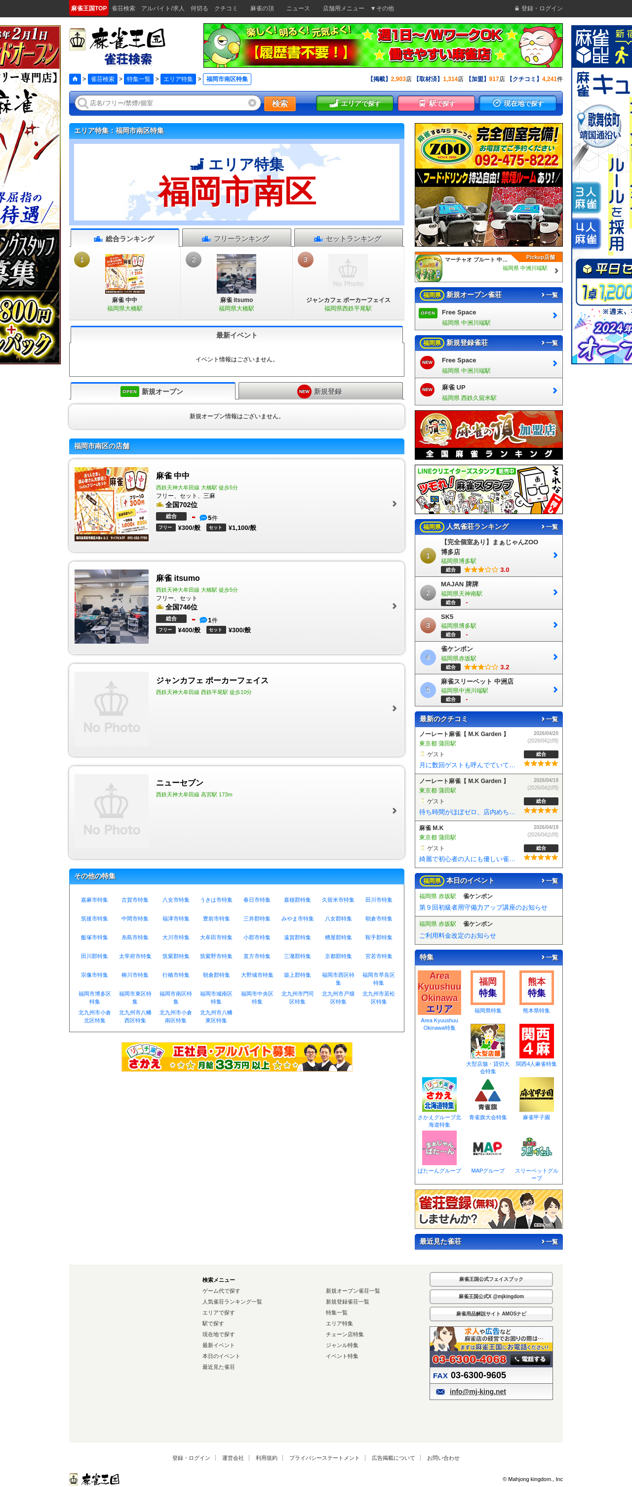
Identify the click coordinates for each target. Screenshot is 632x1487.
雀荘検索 (103, 79)
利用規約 (266, 1458)
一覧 (549, 295)
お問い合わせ (443, 1458)
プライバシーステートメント (324, 1458)
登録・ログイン (191, 1458)
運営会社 (233, 1458)
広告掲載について (393, 1458)
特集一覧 (139, 79)
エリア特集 (178, 79)
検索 (280, 103)
